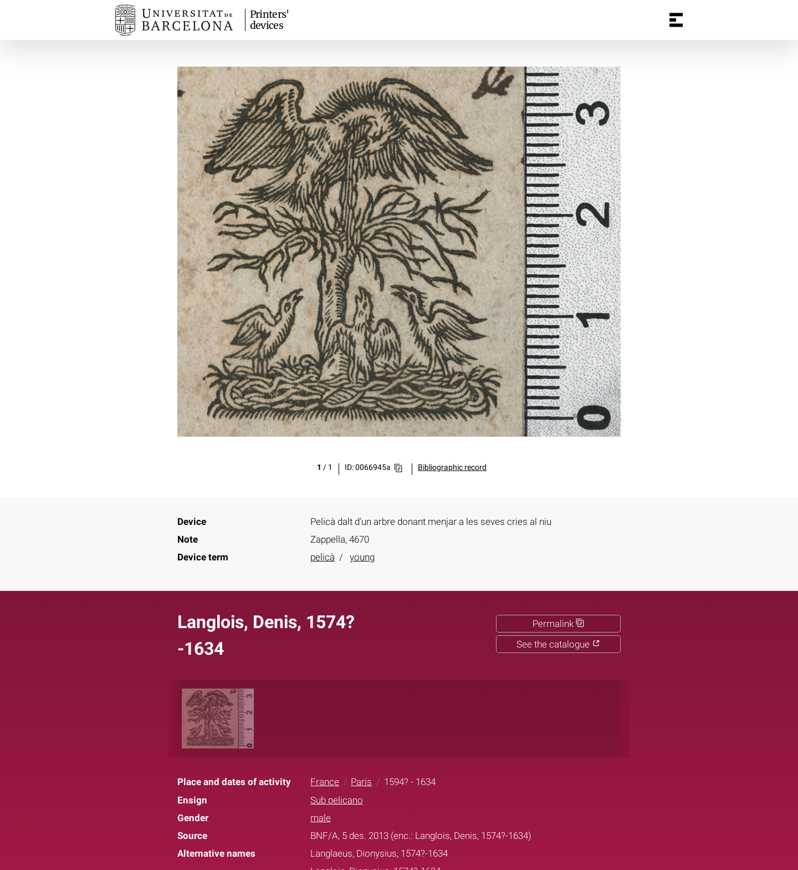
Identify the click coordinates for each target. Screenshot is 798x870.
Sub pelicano (336, 800)
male (320, 817)
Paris (361, 781)
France (324, 781)
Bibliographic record (452, 467)
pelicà (322, 557)
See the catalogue (558, 644)
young (362, 557)
